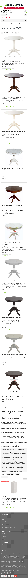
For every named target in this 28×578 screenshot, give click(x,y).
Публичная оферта (5, 528)
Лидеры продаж (10, 474)
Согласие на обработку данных (7, 525)
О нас (2, 516)
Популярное (4, 476)
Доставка (3, 519)
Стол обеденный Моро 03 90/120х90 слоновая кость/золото (13, 243)
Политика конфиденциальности (8, 527)
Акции (8, 17)
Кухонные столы (22, 23)
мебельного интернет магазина (16, 415)
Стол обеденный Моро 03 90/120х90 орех (12, 205)
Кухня (2, 538)
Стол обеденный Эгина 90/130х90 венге (11, 317)
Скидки (3, 17)
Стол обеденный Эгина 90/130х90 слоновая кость (14, 354)
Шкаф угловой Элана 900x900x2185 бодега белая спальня (14, 495)
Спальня (3, 533)
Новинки (17, 474)
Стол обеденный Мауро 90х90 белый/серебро (13, 56)
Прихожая (3, 536)
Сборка (3, 522)
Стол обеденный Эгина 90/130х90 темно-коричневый (12, 392)
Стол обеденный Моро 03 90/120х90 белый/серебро (13, 169)
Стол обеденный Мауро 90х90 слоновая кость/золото (13, 132)
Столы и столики (14, 23)
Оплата (3, 518)
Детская (3, 539)
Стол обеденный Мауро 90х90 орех (10, 94)
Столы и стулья (7, 23)
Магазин (7, 452)
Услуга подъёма (4, 521)
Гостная (3, 534)
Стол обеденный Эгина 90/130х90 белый (12, 280)
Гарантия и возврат (5, 524)
